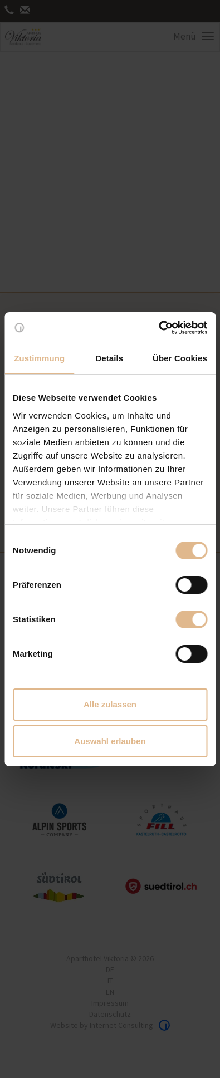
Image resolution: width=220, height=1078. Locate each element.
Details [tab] (109, 358)
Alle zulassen (110, 704)
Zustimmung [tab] (39, 358)
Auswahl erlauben (109, 741)
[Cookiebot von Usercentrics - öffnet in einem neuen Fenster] (158, 328)
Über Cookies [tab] (180, 358)
